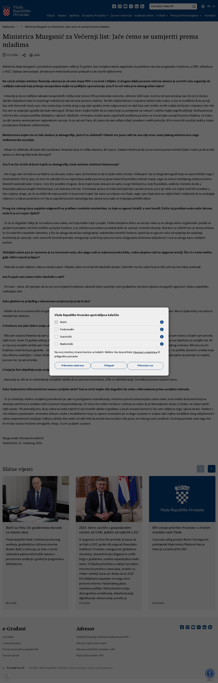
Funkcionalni (67, 329)
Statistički (66, 336)
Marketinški (66, 343)
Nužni (63, 321)
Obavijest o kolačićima (146, 351)
